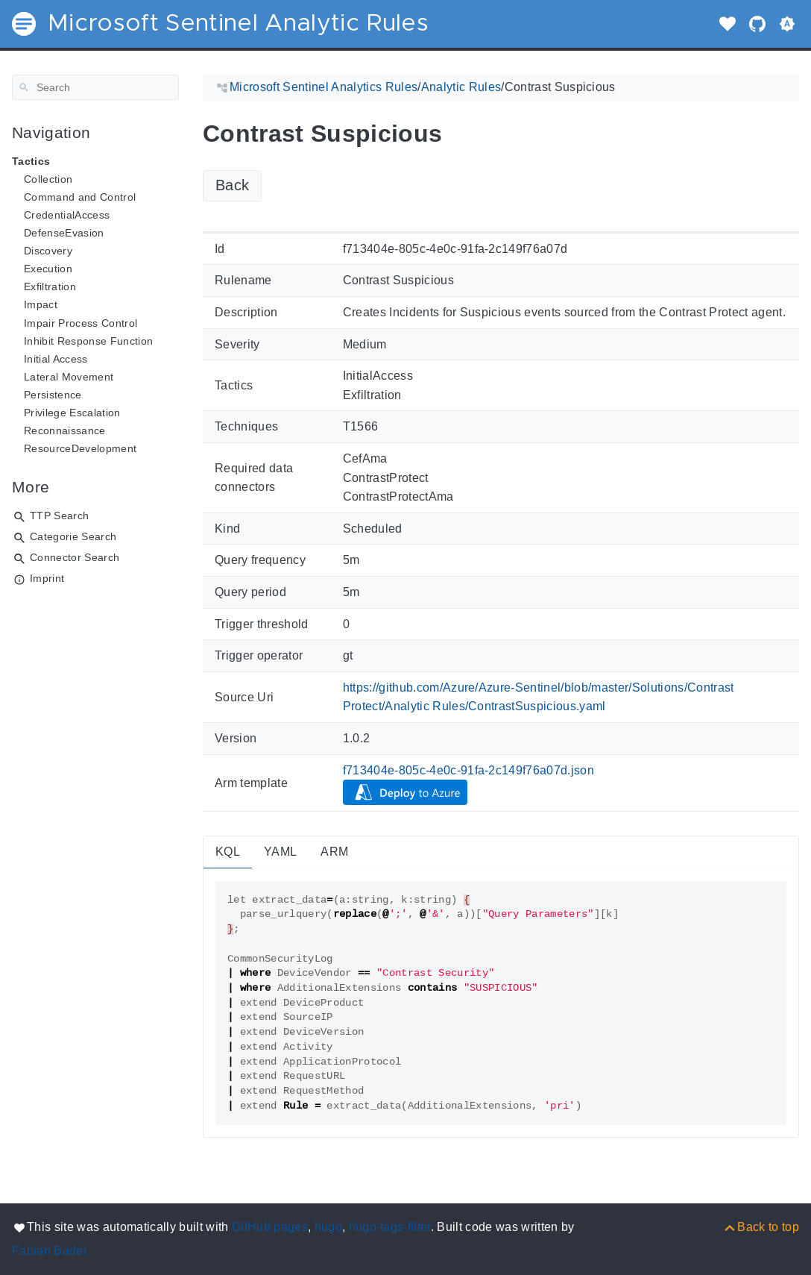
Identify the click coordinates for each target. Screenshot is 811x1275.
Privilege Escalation (72, 413)
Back (232, 185)
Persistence (53, 395)
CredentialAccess (67, 215)
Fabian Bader (49, 1250)
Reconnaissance (65, 430)
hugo (328, 1227)
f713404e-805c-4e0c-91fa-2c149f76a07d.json (469, 770)
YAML (280, 851)
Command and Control (80, 197)
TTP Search (59, 515)
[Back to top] (760, 1227)
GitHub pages (270, 1227)
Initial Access (56, 359)
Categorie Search (73, 536)
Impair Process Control (80, 323)
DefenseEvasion (64, 233)
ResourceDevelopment (80, 448)
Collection (48, 179)
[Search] (95, 87)
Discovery (48, 251)
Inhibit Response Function (88, 341)
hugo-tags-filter (390, 1227)
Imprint (47, 578)
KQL (227, 851)
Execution (48, 269)
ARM (334, 851)
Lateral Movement (68, 377)
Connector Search (74, 557)
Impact (40, 304)
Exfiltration (50, 286)
